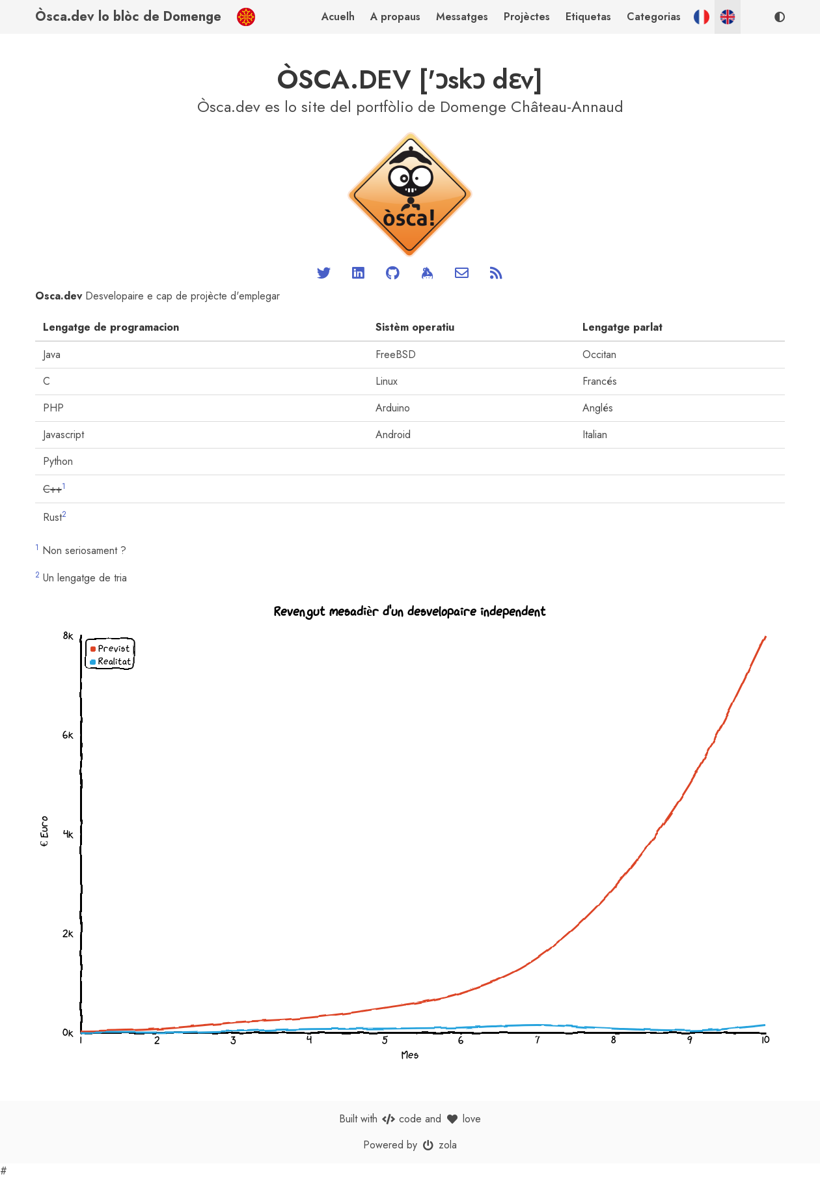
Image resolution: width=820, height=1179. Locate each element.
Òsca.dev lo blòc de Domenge (128, 16)
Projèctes (527, 16)
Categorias (654, 16)
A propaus (395, 16)
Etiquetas (588, 16)
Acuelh (338, 16)
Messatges (462, 16)
